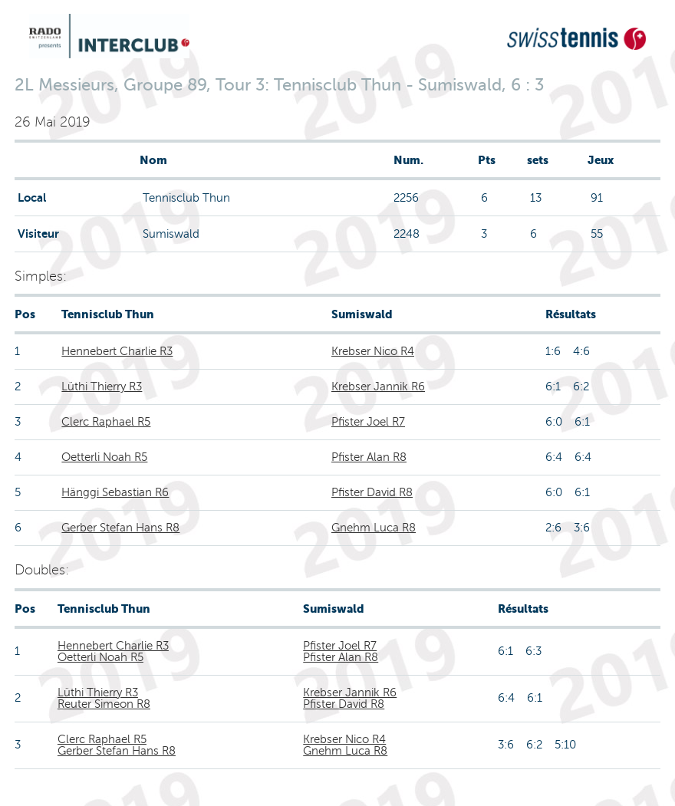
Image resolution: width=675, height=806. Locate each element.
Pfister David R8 (372, 492)
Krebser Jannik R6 (378, 386)
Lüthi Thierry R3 (101, 386)
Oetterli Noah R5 (104, 457)
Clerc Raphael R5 (105, 422)
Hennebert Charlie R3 (117, 351)
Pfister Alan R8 (369, 457)
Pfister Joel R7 (368, 422)
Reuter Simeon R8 (104, 704)
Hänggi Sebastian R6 (115, 492)
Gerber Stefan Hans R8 (120, 527)
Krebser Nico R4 (372, 351)
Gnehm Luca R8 (373, 527)
